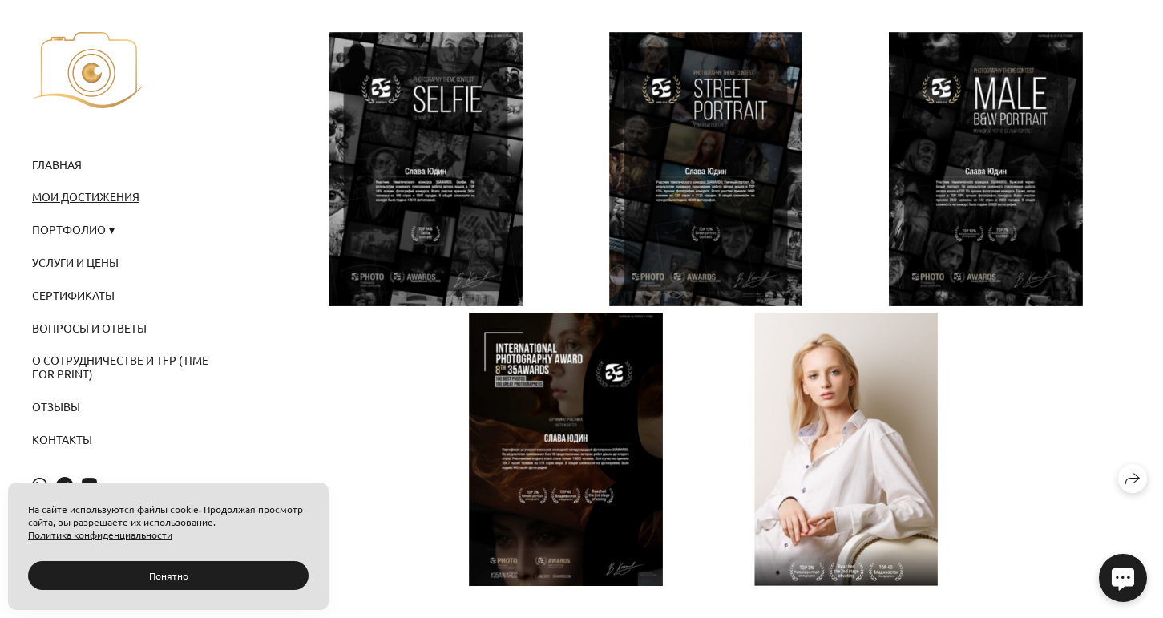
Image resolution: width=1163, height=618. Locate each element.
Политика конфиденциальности (100, 534)
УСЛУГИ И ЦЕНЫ (75, 262)
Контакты (62, 439)
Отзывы (56, 406)
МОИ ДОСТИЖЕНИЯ (85, 196)
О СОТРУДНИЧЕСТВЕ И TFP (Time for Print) (120, 367)
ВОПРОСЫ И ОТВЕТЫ (89, 328)
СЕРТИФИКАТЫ (73, 295)
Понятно (168, 575)
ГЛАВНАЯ (57, 164)
